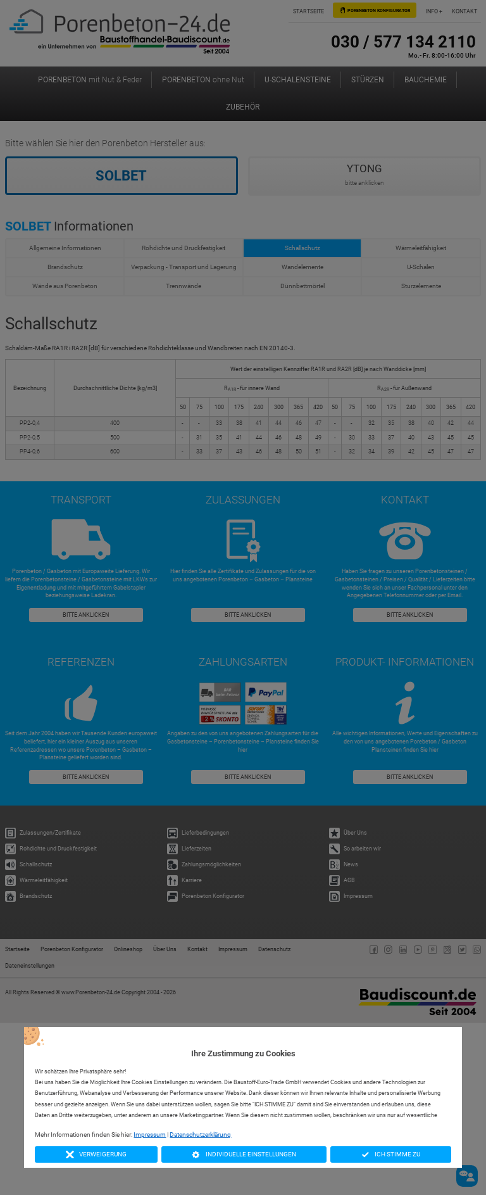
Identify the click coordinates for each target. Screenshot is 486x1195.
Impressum (150, 1134)
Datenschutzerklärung (200, 1134)
